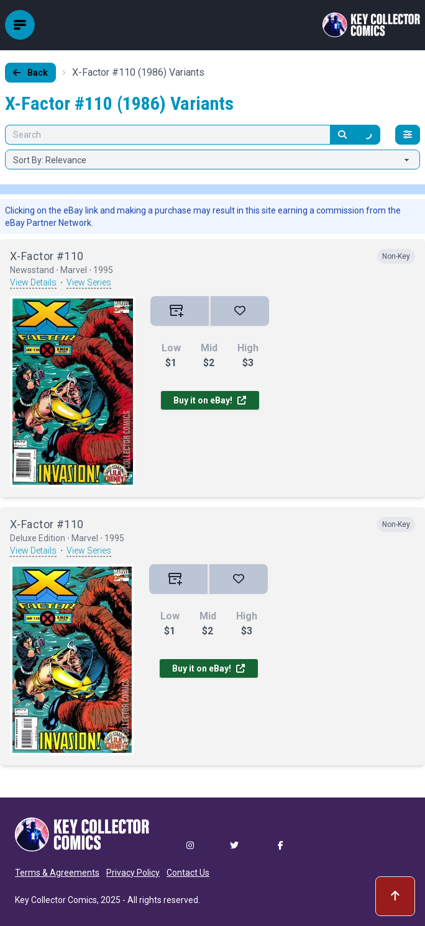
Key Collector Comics (56, 900)
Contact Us (188, 873)
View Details (33, 282)
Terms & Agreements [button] (57, 873)
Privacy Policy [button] (133, 873)
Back (30, 73)
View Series (88, 282)
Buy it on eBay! (209, 400)
